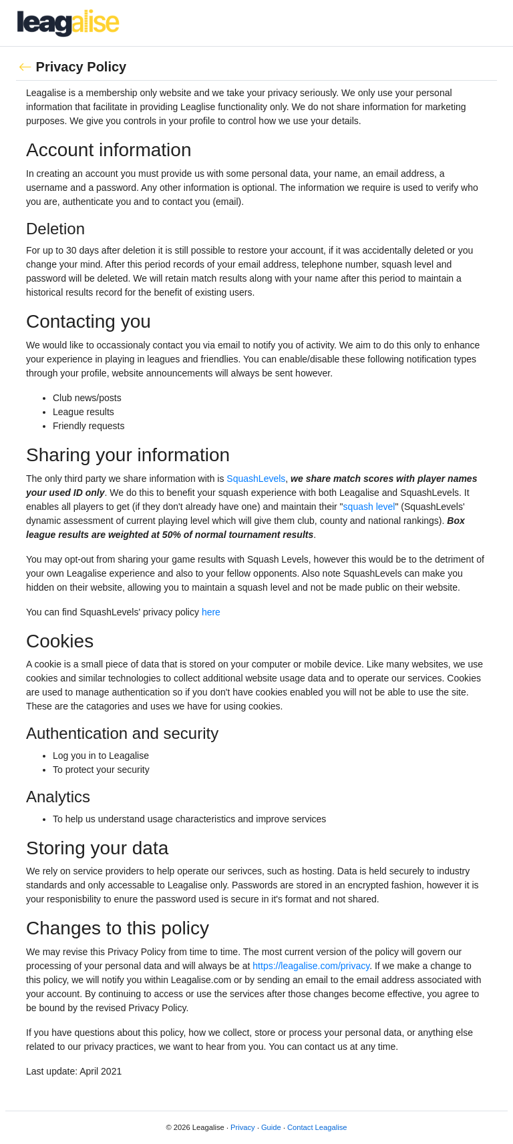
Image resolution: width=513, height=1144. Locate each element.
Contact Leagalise (317, 1127)
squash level (369, 506)
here (211, 612)
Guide (271, 1127)
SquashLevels (255, 478)
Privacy (242, 1127)
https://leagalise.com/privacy (310, 965)
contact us (326, 1046)
